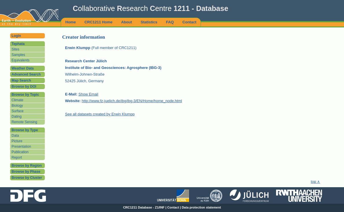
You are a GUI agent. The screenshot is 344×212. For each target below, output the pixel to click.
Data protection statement (201, 207)
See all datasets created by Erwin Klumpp (100, 114)
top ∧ (315, 181)
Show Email (88, 94)
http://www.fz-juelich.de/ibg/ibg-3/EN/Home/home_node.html (132, 101)
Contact (173, 207)
